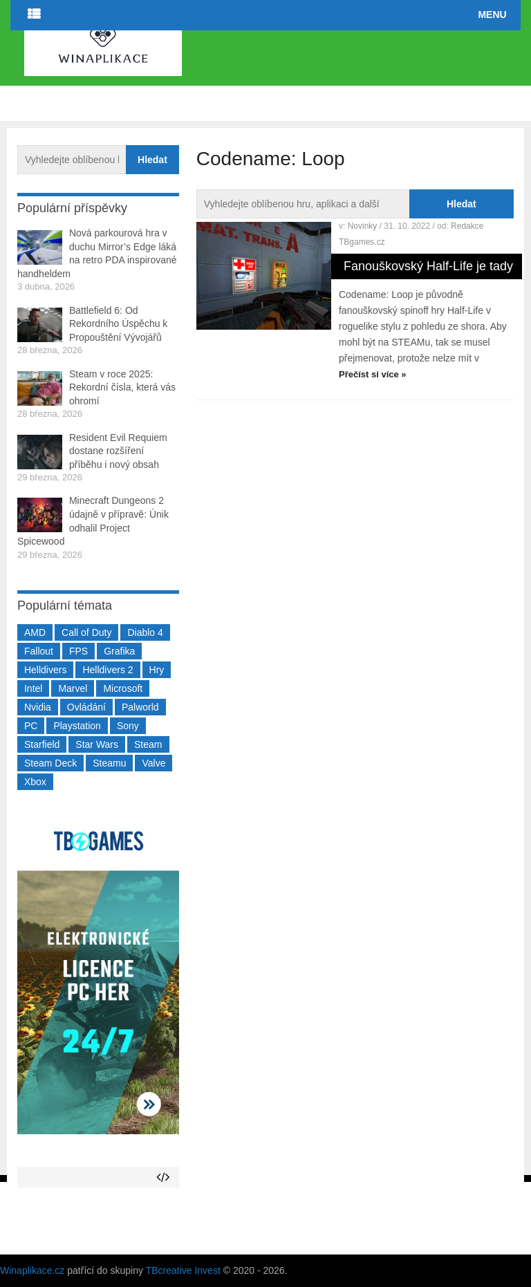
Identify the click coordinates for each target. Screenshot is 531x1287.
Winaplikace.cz (32, 1270)
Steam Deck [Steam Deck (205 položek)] (50, 763)
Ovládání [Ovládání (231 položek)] (86, 707)
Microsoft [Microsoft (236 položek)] (122, 688)
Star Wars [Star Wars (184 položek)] (96, 744)
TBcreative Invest (183, 1270)
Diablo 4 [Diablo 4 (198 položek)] (144, 632)
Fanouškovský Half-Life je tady (428, 266)
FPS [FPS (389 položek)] (78, 651)
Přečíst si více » (373, 374)
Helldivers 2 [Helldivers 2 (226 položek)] (107, 669)
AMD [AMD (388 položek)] (35, 632)
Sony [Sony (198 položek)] (128, 725)
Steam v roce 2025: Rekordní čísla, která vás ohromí (122, 387)
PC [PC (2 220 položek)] (30, 725)
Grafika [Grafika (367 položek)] (119, 651)
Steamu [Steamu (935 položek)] (109, 763)
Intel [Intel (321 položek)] (33, 688)
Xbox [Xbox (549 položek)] (35, 781)
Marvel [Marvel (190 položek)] (72, 688)
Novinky (363, 226)
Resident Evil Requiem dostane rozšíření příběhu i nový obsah (118, 451)
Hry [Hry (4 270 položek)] (157, 669)
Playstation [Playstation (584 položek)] (76, 725)
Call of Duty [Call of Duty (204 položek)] (86, 632)
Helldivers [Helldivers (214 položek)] (45, 669)
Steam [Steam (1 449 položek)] (148, 744)
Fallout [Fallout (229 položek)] (38, 651)
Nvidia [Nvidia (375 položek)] (37, 707)
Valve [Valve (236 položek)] (153, 763)
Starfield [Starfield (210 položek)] (41, 744)
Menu (492, 14)
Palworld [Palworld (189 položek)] (140, 707)
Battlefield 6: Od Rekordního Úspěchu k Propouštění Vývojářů (118, 324)
